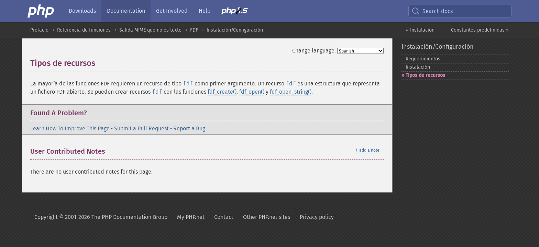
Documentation (126, 11)
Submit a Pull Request (141, 128)
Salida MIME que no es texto (150, 30)
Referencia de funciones (84, 30)
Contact (223, 217)
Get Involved (172, 11)
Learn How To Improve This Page (70, 128)
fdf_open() (251, 92)
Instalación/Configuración (235, 30)
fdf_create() (222, 92)
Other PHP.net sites (266, 217)
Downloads (82, 11)
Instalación (418, 67)
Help (204, 11)
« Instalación (420, 30)
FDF (194, 30)
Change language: (314, 50)
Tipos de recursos (425, 75)
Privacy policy (317, 217)
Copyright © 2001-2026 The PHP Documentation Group (100, 217)
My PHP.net (191, 217)
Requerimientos (423, 59)
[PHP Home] (41, 11)
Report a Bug (189, 128)
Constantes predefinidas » (480, 30)
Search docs (432, 11)
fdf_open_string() (290, 92)
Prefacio (39, 30)
